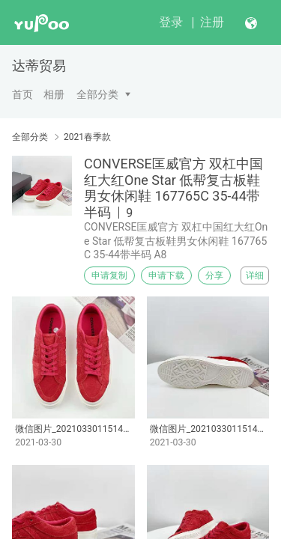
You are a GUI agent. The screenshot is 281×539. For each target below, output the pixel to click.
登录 (171, 22)
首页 (22, 94)
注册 (212, 22)
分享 (214, 275)
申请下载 (166, 275)
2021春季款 (87, 137)
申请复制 (109, 275)
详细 (255, 275)
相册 (53, 94)
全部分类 (97, 94)
